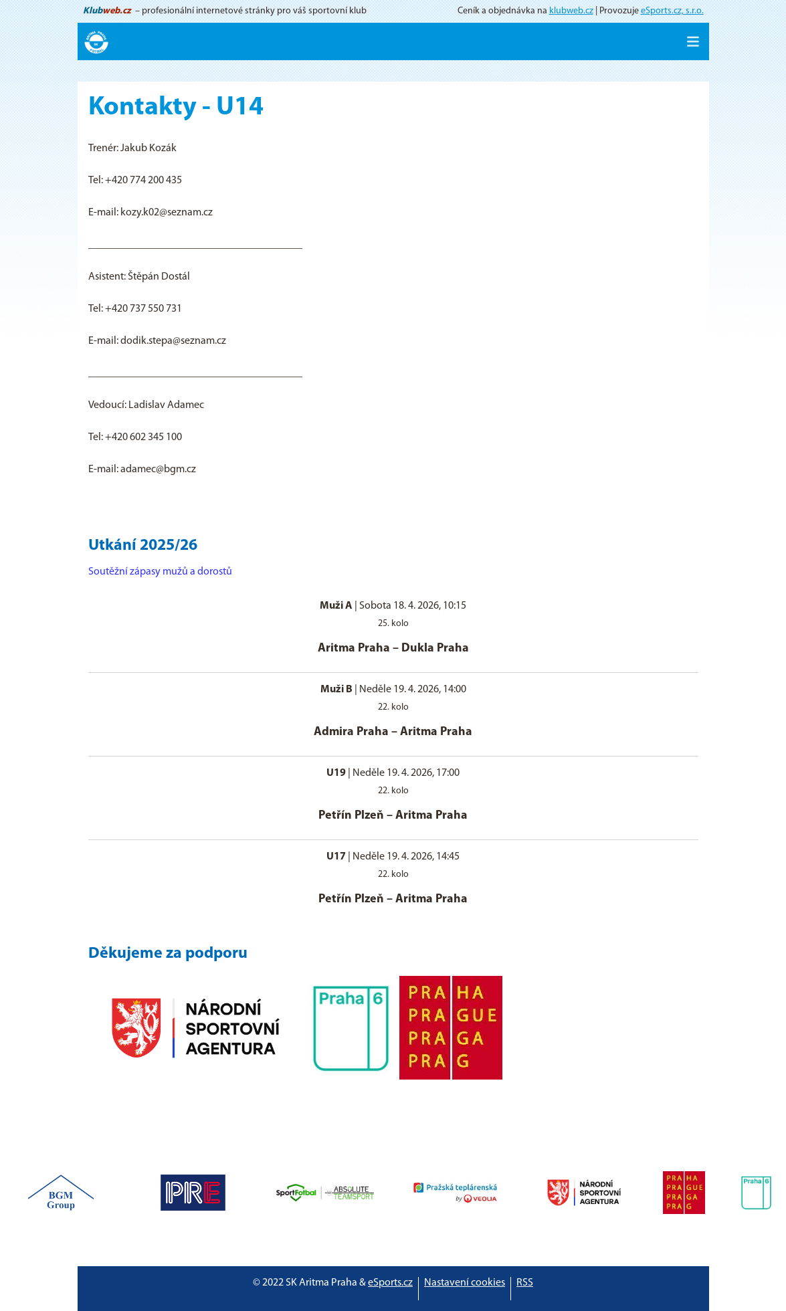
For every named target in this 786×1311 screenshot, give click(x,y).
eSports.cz (390, 1283)
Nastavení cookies (464, 1283)
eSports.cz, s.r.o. (672, 11)
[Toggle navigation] (693, 41)
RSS (524, 1283)
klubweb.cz (571, 11)
